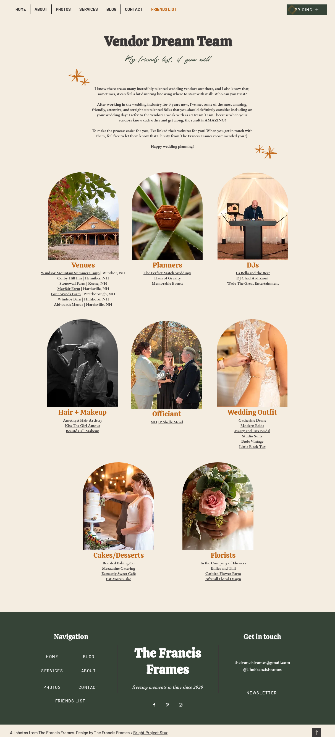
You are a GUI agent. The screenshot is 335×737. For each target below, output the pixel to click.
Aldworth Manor (68, 304)
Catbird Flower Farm (223, 573)
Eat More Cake (118, 578)
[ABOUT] (89, 670)
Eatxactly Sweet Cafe (118, 573)
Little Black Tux (252, 446)
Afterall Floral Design (223, 578)
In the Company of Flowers (223, 562)
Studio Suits (252, 435)
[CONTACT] (89, 687)
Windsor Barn (69, 299)
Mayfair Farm (68, 288)
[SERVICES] (53, 670)
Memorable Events (167, 283)
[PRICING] (307, 9)
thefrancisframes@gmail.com (262, 662)
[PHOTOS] (53, 687)
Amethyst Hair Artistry (82, 420)
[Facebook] (154, 704)
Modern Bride (252, 425)
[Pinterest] (167, 704)
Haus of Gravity (167, 278)
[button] (262, 693)
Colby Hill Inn (69, 278)
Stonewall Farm (72, 283)
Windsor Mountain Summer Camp (70, 272)
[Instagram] (180, 704)
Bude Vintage (252, 441)
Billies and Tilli (223, 568)
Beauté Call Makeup (82, 430)
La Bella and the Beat (253, 272)
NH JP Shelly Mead (167, 421)
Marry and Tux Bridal (252, 430)
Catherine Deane (252, 420)
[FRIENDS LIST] (71, 701)
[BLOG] (89, 656)
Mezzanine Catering (118, 568)
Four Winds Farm (66, 293)
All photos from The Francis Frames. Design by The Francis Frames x (71, 732)
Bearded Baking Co (119, 562)
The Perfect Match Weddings (167, 272)
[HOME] (53, 656)
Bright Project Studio (152, 732)
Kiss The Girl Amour (82, 425)
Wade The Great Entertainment (253, 283)
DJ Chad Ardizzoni (252, 278)
